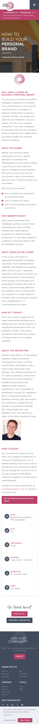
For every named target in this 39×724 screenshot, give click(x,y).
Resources (5, 692)
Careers (4, 694)
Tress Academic (8, 6)
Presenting (23, 676)
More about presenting (19, 620)
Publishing (5, 674)
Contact (5, 689)
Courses (5, 671)
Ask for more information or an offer (18, 500)
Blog (21, 689)
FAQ (21, 686)
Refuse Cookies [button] (10, 720)
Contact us (20, 614)
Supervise (5, 676)
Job (20, 671)
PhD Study (23, 674)
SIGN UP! (19, 656)
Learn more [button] (7, 715)
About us (5, 686)
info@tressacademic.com (13, 489)
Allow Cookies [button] (25, 720)
